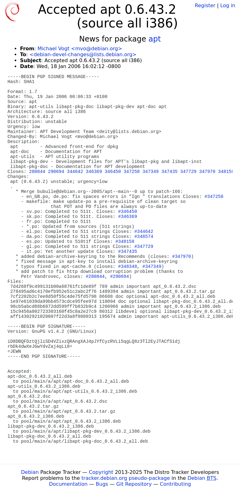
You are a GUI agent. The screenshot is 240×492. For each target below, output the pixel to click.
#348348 (127, 266)
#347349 (151, 266)
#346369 (127, 216)
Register (205, 5)
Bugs (102, 484)
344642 (75, 171)
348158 (226, 171)
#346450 (127, 211)
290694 (56, 171)
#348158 (124, 241)
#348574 (143, 236)
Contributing (175, 484)
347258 (131, 171)
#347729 (143, 246)
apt (154, 39)
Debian (30, 472)
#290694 (119, 276)
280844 (37, 171)
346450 (113, 171)
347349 (150, 171)
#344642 (143, 231)
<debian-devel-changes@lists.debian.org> (83, 54)
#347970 (181, 256)
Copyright (101, 472)
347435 (169, 171)
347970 (207, 171)
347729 (188, 171)
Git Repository (134, 484)
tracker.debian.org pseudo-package (126, 478)
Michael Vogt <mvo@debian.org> (80, 49)
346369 (94, 171)
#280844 (95, 276)
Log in (227, 5)
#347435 (127, 251)
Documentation (68, 484)
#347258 (213, 196)
